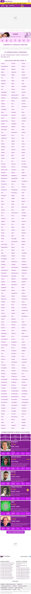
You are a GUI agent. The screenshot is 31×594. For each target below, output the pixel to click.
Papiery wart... (25, 98)
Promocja (3, 365)
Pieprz (23, 184)
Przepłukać (3, 390)
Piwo (12, 224)
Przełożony (3, 385)
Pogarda (13, 278)
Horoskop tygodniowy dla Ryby (22, 568)
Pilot (23, 204)
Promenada (14, 362)
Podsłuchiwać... (25, 267)
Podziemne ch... (4, 276)
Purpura (3, 425)
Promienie (24, 362)
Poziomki (3, 330)
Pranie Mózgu (4, 345)
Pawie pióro (14, 132)
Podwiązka (24, 270)
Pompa (2, 304)
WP (6, 30)
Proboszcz (13, 353)
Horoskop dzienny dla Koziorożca (7, 562)
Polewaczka (14, 293)
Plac (2, 227)
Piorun (2, 212)
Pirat (12, 218)
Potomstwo (14, 322)
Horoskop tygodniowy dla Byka (22, 570)
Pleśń (23, 235)
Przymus (3, 411)
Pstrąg (2, 413)
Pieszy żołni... (14, 192)
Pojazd (23, 284)
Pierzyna (24, 189)
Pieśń (23, 192)
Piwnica (3, 224)
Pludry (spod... (14, 241)
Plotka (23, 238)
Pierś (12, 187)
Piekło (23, 172)
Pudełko (23, 419)
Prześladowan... (15, 396)
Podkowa (3, 264)
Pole (2, 293)
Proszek (13, 368)
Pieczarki (24, 164)
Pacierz (3, 63)
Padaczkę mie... (4, 66)
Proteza (3, 370)
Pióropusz (24, 215)
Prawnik (23, 345)
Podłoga (13, 264)
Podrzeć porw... (14, 267)
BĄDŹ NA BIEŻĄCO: (26, 556)
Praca (12, 336)
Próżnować (13, 373)
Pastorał (13, 118)
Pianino (3, 158)
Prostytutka (3, 368)
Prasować (13, 345)
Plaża (12, 233)
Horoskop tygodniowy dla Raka (22, 573)
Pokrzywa (3, 290)
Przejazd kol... (25, 379)
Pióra (12, 215)
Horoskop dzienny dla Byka (6, 568)
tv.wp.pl (14, 589)
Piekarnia (3, 172)
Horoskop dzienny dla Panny (6, 574)
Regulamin (19, 584)
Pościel (2, 319)
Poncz (12, 304)
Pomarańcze (24, 299)
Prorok (13, 365)
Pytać (23, 428)
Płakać (23, 244)
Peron (23, 146)
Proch (23, 356)
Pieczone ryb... (4, 169)
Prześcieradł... (4, 396)
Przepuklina (24, 390)
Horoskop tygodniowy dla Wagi (22, 578)
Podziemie (24, 273)
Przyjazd (3, 408)
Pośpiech (13, 319)
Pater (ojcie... (4, 129)
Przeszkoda (24, 393)
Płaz (23, 247)
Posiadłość (3, 316)
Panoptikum (4, 92)
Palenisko (3, 80)
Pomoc (23, 301)
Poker (12, 287)
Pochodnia (3, 256)
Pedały (13, 141)
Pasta (23, 112)
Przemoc (13, 385)
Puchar (13, 419)
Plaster (23, 230)
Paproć (13, 100)
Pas (22, 109)
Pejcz (23, 141)
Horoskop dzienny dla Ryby (6, 565)
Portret (3, 313)
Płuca (23, 250)
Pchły (23, 138)
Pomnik (13, 301)
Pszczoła (13, 413)
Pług (2, 253)
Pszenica (24, 413)
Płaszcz (13, 247)
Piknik (2, 204)
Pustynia (24, 425)
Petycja (23, 149)
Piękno (12, 195)
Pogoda (3, 281)
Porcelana (24, 307)
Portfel (13, 310)
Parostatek (3, 109)
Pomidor (3, 301)
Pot (22, 319)
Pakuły (12, 75)
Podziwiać (13, 276)
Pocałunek (24, 253)
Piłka (12, 207)
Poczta (13, 258)
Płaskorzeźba (4, 247)
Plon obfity (13, 238)
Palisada (3, 83)
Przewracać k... (25, 399)
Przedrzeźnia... (14, 379)
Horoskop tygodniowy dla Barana (23, 569)
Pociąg (23, 256)
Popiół (12, 307)
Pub (22, 416)
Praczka (13, 339)
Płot (2, 250)
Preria (12, 347)
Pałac (2, 86)
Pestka (2, 149)
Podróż (2, 267)
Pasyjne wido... (4, 121)
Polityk (13, 296)
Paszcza (13, 121)
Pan (2, 89)
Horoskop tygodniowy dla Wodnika (21, 566)
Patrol (12, 129)
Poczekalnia (4, 258)
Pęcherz (3, 152)
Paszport (24, 121)
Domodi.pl (10, 587)
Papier (23, 95)
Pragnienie (14, 342)
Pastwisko (24, 118)
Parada (23, 103)
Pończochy (24, 304)
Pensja (23, 144)
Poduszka (13, 270)
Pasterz (23, 115)
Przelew (23, 382)
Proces (2, 356)
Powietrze (24, 324)
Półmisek (3, 336)
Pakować (3, 75)
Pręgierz (24, 350)
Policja (23, 293)
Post (12, 316)
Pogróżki (24, 281)
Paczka (23, 63)
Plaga (12, 227)
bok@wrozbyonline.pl (11, 584)
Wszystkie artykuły (22, 586)
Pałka (12, 86)
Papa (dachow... (15, 95)
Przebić (23, 376)
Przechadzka (4, 379)
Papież (2, 100)
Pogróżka (13, 281)
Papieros (3, 98)
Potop (23, 322)
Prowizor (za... (25, 370)
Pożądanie (24, 330)
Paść (23, 123)
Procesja (13, 356)
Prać (23, 339)
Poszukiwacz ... (25, 316)
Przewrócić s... (4, 402)
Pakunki (23, 75)
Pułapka (23, 422)
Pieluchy (3, 181)
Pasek (2, 112)
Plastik (2, 233)
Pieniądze (13, 181)
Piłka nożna (24, 207)
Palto (23, 83)
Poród (2, 310)
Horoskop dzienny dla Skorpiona (7, 577)
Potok (2, 322)
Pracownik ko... (25, 336)
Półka (23, 333)
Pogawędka (24, 278)
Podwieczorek (14, 273)
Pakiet (23, 72)
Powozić (3, 327)
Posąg (23, 313)
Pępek (2, 155)
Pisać (23, 218)
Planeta (13, 230)
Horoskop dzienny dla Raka (6, 571)
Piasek (12, 158)
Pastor (2, 118)
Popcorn (3, 307)
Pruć (23, 373)
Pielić (23, 178)
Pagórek (13, 69)
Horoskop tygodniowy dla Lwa (22, 575)
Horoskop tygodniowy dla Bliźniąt (23, 572)
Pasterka (13, 115)
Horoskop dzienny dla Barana (6, 567)
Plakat (23, 227)
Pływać (13, 253)
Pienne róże (4, 184)
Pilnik (12, 204)
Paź (22, 135)
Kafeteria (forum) (19, 587)
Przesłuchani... (14, 393)
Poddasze (24, 261)
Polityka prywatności (6, 586)
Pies (2, 192)
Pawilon (23, 132)
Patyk (23, 129)
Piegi (23, 169)
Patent (23, 126)
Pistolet (13, 221)
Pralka (23, 342)
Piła (2, 207)
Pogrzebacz (14, 284)
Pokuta (23, 290)
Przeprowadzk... (15, 390)
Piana (23, 155)
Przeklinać (13, 382)
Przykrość (24, 408)
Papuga (3, 103)
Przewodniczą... (4, 399)
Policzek (3, 296)
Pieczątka (3, 166)
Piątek (23, 158)
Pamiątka (24, 86)
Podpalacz (24, 264)
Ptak (2, 416)
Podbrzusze (14, 261)
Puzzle (12, 428)
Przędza (3, 405)
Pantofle (24, 92)
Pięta (2, 198)
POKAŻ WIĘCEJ (15, 581)
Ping (12, 210)
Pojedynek (3, 287)
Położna (13, 299)
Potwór (3, 324)
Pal (2, 77)
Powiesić (13, 324)
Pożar (12, 330)
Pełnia (12, 144)
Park (12, 106)
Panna (23, 89)
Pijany (12, 201)
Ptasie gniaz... (14, 416)
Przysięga (13, 411)
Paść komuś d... (4, 126)
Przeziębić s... (14, 402)
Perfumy (3, 146)
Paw (2, 132)
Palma (12, 83)
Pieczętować (24, 166)
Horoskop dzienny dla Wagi (6, 575)
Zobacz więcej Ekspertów (15, 532)
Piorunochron (14, 212)
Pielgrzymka (14, 178)
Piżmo (23, 224)
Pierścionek (4, 189)
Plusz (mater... (4, 244)
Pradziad (3, 342)
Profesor (3, 359)
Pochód (13, 256)
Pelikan (3, 144)
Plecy (12, 235)
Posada (13, 313)
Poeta (23, 276)
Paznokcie (3, 135)
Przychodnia (14, 405)
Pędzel (13, 152)
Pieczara (13, 164)
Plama (2, 230)
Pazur (12, 135)
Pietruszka (3, 195)
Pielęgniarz (14, 175)
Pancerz (13, 89)
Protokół (13, 370)
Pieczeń (13, 166)
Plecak (2, 235)
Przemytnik (24, 385)
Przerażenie (4, 393)
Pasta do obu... (4, 115)
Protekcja (24, 368)
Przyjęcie (13, 408)
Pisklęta (3, 221)
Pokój (23, 287)
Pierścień (24, 187)
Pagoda (3, 69)
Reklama (14, 586)
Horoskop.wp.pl (12, 30)
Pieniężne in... (25, 181)
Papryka (23, 100)
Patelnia (13, 126)
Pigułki (13, 198)
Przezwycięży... (25, 402)
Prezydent (13, 350)
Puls (12, 422)
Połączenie (3, 299)
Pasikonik (13, 112)
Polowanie (24, 296)
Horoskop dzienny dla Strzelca (6, 578)
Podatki (3, 261)
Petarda (13, 149)
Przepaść (3, 388)
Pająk (2, 72)
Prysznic (3, 376)
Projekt (13, 359)
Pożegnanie (4, 333)
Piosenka (24, 212)
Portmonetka (25, 310)
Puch (2, 419)
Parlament (24, 106)
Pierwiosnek (14, 189)
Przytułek (24, 411)
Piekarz (13, 172)
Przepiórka (13, 388)
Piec (12, 161)
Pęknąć (23, 152)
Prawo (2, 347)
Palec (12, 77)
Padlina (23, 66)
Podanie (24, 258)
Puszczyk (3, 428)
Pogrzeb (3, 284)
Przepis (23, 388)
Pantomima (3, 95)
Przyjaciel (24, 405)
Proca (23, 353)
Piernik (2, 187)
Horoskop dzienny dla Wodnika (6, 564)
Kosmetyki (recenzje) (6, 589)
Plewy (2, 238)
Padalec (13, 66)
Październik (4, 138)
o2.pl (19, 589)
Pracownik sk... (4, 339)
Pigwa (23, 198)
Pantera (13, 92)
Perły (12, 146)
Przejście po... (4, 382)
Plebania (24, 233)
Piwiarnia (24, 221)
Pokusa (13, 290)
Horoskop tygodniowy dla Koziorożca (21, 563)
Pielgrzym (24, 175)
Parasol (3, 106)
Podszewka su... (4, 270)
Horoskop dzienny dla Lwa (5, 572)
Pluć (2, 241)
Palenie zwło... (25, 77)
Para (12, 103)
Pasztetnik (13, 123)
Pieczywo (13, 169)
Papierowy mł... (14, 98)
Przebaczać (14, 376)
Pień (12, 184)
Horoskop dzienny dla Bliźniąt (6, 570)
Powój (23, 327)
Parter (12, 109)
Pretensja (24, 347)
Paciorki (13, 63)
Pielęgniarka (4, 175)
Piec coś (23, 161)
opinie (14, 444)
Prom (2, 362)
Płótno (12, 250)
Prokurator (24, 359)
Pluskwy (23, 241)
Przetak (23, 396)
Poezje (2, 278)
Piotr (2, 215)
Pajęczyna (13, 72)
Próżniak (3, 373)
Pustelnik (13, 425)
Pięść (23, 195)
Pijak (2, 201)
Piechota (3, 164)
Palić (23, 80)
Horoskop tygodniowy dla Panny (23, 576)
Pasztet (3, 123)
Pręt (2, 353)
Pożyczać (13, 333)
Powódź (13, 327)
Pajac (23, 69)
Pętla (12, 155)
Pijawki (23, 201)
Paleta (12, 80)
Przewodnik (14, 399)
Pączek (13, 138)
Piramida (3, 218)
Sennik (17, 30)
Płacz (12, 244)
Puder (2, 422)
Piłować (3, 210)
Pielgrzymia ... (4, 178)
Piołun (23, 210)
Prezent (3, 350)
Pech (2, 141)
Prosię (23, 365)
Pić (1, 161)
